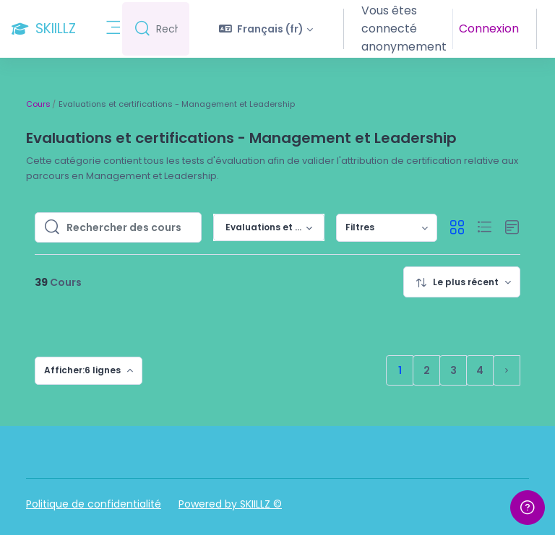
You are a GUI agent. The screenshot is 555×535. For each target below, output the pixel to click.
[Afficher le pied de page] (527, 507)
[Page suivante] (506, 370)
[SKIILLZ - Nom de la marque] (43, 29)
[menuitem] (386, 228)
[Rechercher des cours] (129, 227)
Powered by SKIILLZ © (230, 504)
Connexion (490, 28)
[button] (273, 29)
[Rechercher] (170, 29)
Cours (38, 104)
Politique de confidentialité (93, 504)
